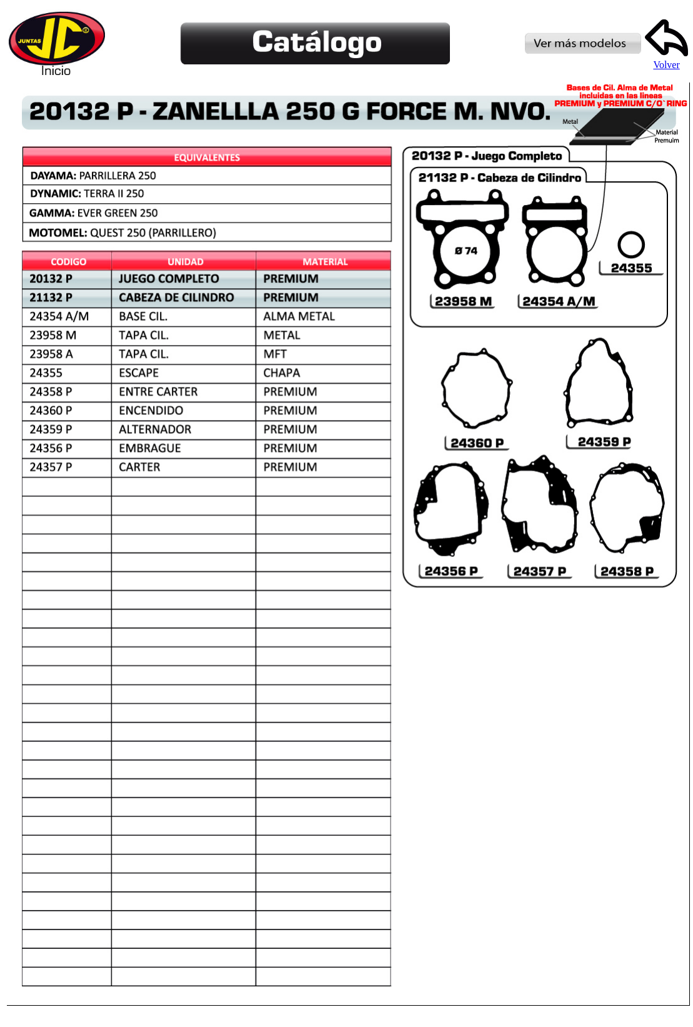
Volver (666, 60)
